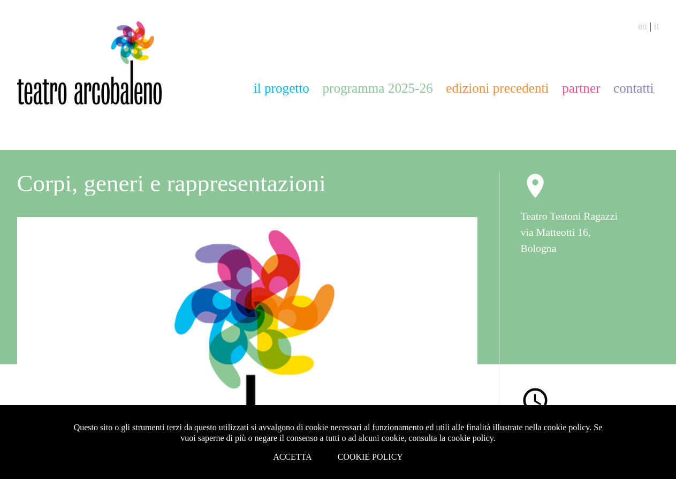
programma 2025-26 (377, 88)
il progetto (281, 88)
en (642, 26)
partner (581, 88)
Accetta (292, 456)
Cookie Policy (370, 456)
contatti (633, 88)
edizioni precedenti (497, 88)
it (656, 26)
